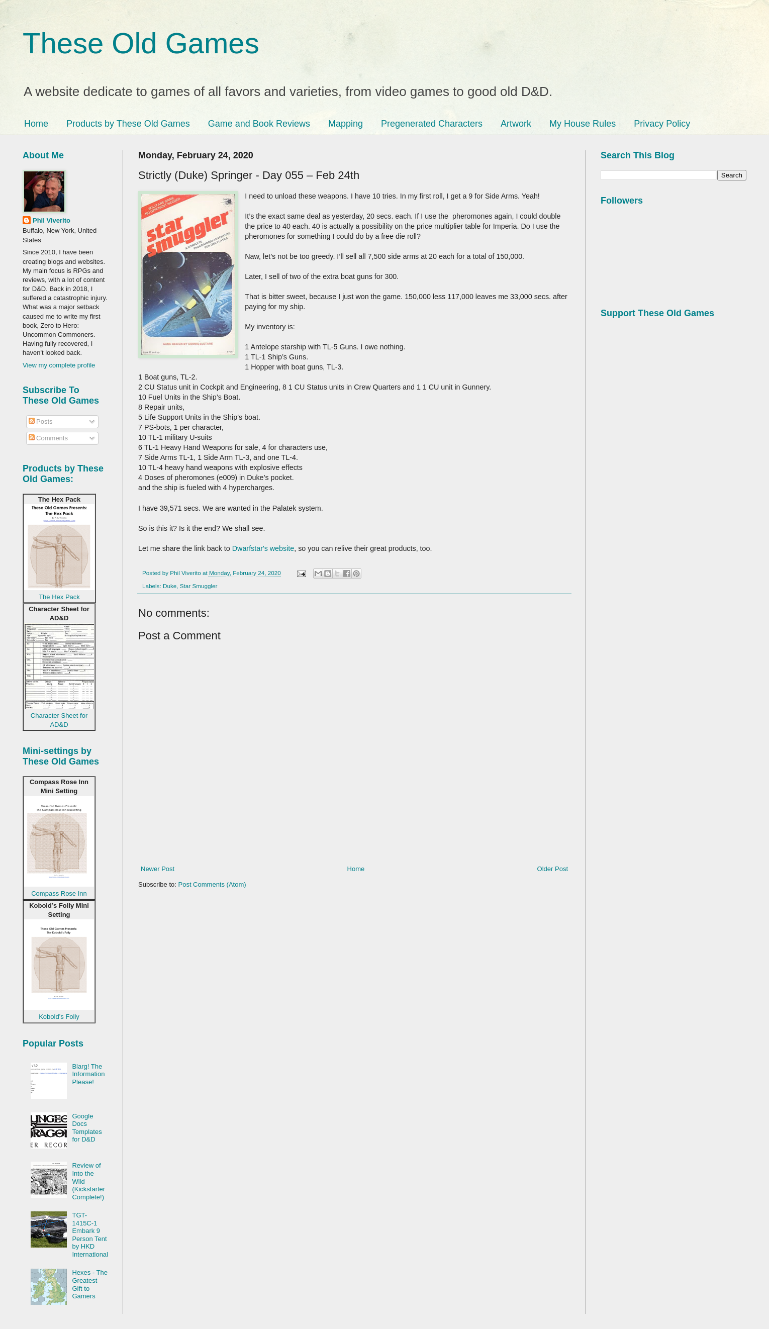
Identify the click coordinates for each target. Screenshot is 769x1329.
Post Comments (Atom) (212, 884)
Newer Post (157, 869)
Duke (169, 586)
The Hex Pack (59, 597)
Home (36, 124)
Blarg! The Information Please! (88, 1074)
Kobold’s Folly (59, 1016)
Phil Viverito (51, 220)
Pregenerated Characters (432, 124)
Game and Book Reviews (259, 124)
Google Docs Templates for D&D (87, 1128)
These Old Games (141, 43)
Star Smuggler (199, 586)
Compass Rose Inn (59, 893)
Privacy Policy (662, 124)
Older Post (552, 869)
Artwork (516, 124)
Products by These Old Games (128, 124)
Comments (48, 438)
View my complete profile (59, 365)
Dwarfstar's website (263, 548)
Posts (41, 421)
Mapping (345, 124)
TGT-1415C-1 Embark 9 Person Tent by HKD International (90, 1234)
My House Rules (582, 124)
